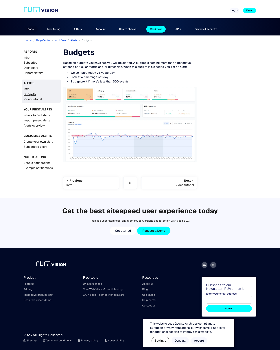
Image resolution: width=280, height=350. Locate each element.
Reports (30, 52)
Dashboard (31, 68)
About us (147, 283)
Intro (27, 57)
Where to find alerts (37, 115)
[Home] (41, 11)
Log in (234, 10)
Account (100, 29)
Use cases (148, 294)
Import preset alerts (37, 120)
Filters (78, 29)
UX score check (92, 283)
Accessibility (114, 340)
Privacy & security (206, 29)
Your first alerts (38, 109)
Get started (123, 231)
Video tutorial (33, 99)
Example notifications (38, 168)
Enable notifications (37, 163)
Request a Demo (153, 231)
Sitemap (30, 340)
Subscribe (30, 63)
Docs (30, 29)
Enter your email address (221, 293)
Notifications (35, 157)
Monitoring (53, 29)
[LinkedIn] (204, 265)
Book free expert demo (37, 300)
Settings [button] (160, 341)
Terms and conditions (57, 340)
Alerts (29, 83)
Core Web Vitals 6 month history (103, 289)
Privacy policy (88, 340)
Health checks (128, 29)
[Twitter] (213, 265)
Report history (33, 73)
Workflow (156, 29)
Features (29, 283)
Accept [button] (199, 341)
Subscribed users (35, 147)
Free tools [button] (154, 9)
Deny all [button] (180, 341)
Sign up (228, 308)
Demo (249, 10)
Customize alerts (38, 136)
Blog (145, 289)
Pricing (138, 9)
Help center (149, 300)
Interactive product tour (38, 294)
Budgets (30, 94)
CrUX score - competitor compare (103, 294)
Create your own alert (38, 142)
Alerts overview (34, 125)
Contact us (149, 305)
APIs (178, 29)
